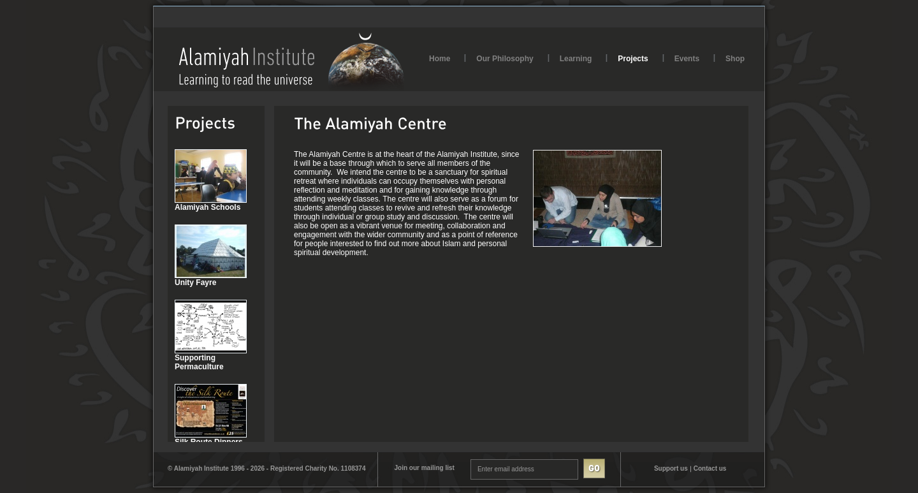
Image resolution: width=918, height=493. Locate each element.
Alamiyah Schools (207, 207)
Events (686, 58)
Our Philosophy (504, 58)
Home (439, 58)
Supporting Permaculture (199, 362)
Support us (671, 468)
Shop (735, 58)
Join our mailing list (424, 467)
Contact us (710, 468)
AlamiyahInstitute (291, 62)
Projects (633, 58)
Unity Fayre (195, 282)
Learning (576, 58)
